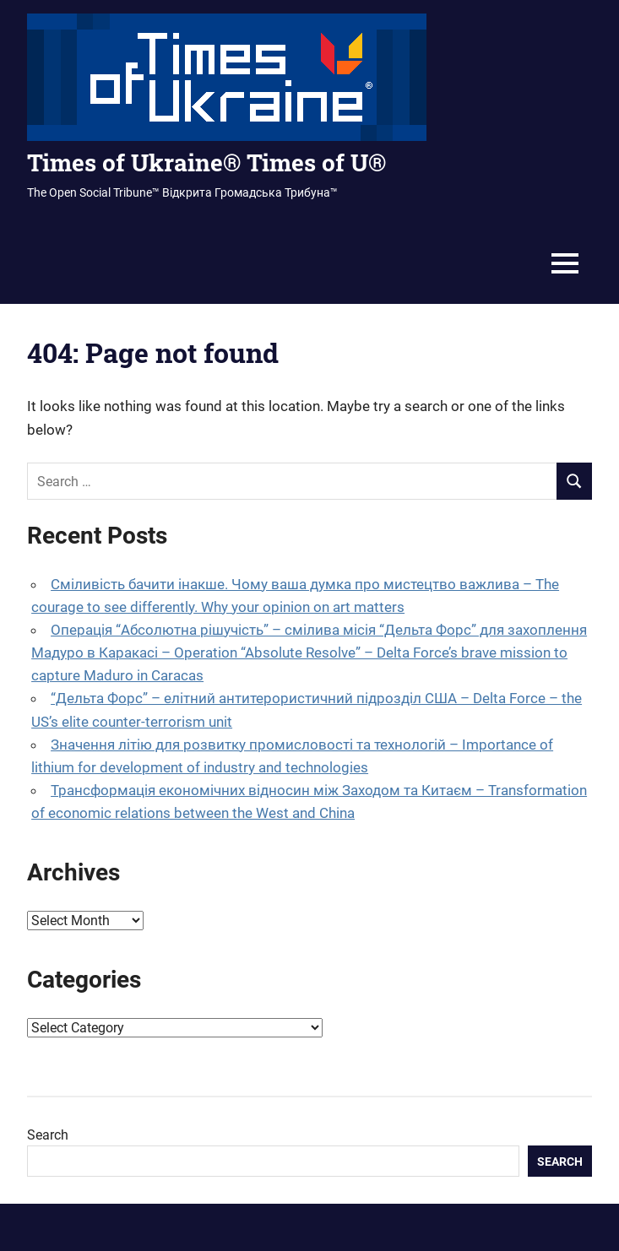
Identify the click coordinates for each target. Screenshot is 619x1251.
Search (47, 1135)
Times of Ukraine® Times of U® (206, 162)
